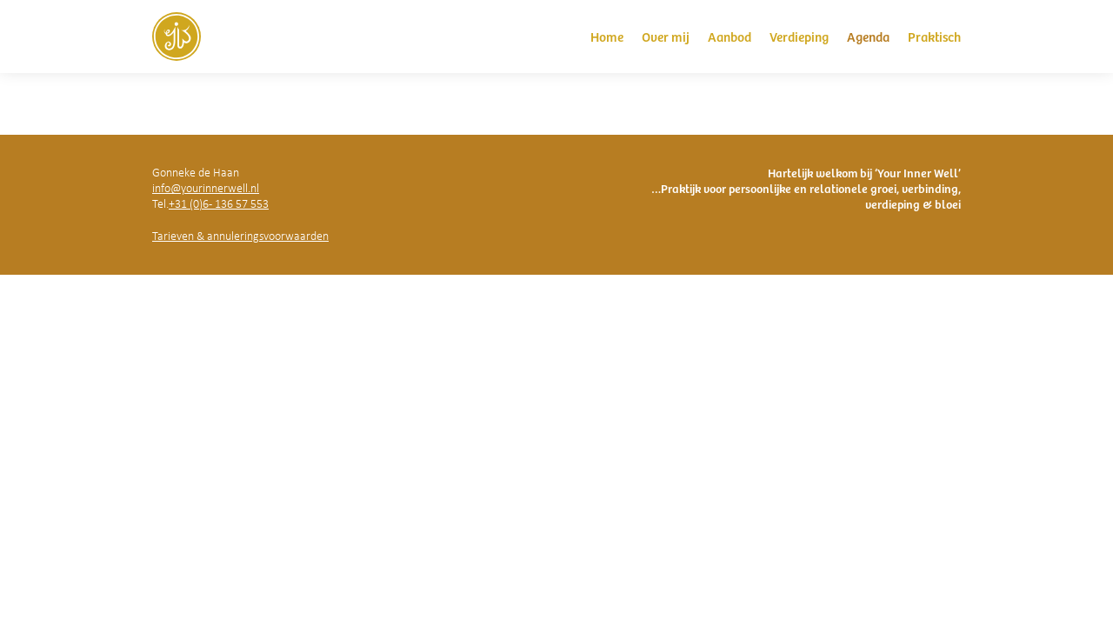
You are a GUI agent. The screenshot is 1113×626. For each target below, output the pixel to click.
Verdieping (799, 36)
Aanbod (729, 36)
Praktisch (934, 36)
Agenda (868, 36)
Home (606, 36)
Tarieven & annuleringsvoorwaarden (240, 236)
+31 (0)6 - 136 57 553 (219, 203)
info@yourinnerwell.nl (205, 188)
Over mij (666, 36)
